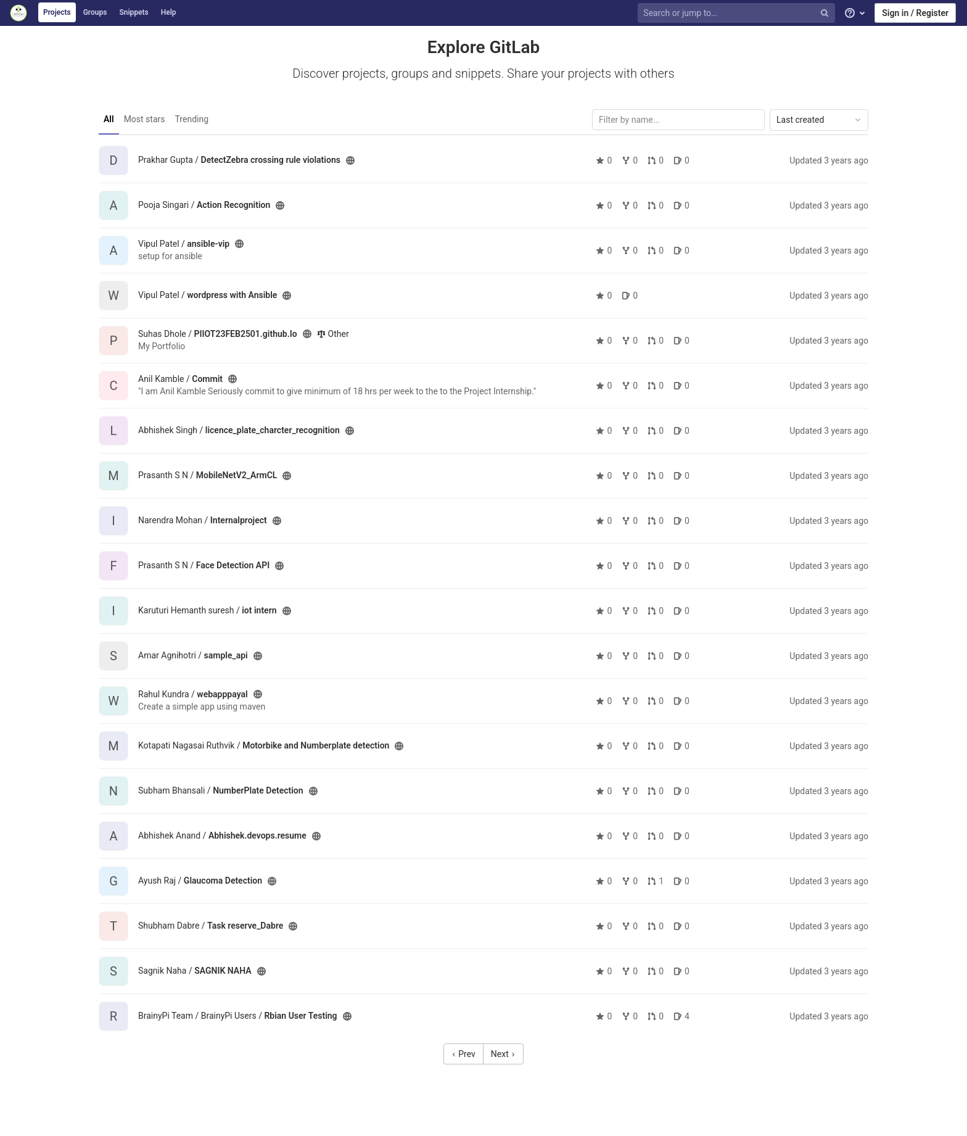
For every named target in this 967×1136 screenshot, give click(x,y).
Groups (95, 12)
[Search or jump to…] (737, 13)
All (109, 119)
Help (168, 12)
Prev (463, 1054)
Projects (57, 12)
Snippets (133, 12)
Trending (192, 119)
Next (503, 1054)
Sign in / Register (915, 13)
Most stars (144, 119)
